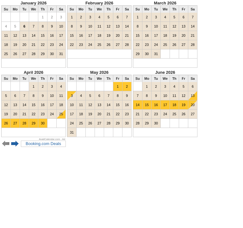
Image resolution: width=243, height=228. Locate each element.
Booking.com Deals (43, 143)
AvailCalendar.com (49, 139)
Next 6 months (15, 144)
